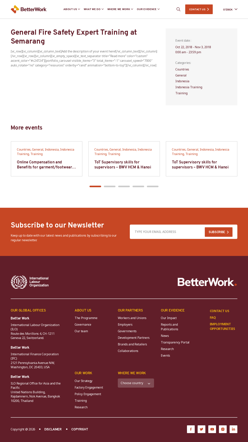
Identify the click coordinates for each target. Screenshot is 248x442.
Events (165, 355)
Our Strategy (83, 381)
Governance (83, 324)
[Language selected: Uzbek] (227, 9)
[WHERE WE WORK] (136, 383)
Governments (127, 331)
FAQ (213, 317)
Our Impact (169, 318)
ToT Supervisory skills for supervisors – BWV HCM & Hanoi (122, 165)
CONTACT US (197, 9)
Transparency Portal (175, 342)
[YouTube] (212, 429)
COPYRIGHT (79, 430)
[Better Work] (207, 282)
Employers (125, 324)
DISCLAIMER (53, 430)
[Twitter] (201, 429)
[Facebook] (191, 429)
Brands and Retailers (132, 344)
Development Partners (134, 338)
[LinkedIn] (233, 429)
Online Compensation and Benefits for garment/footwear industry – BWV (44, 167)
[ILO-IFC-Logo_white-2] (30, 282)
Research (167, 349)
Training (81, 400)
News (165, 336)
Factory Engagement (89, 387)
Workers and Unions (132, 318)
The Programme (86, 318)
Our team (81, 331)
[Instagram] (223, 429)
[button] (95, 186)
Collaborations (128, 351)
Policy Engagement (88, 394)
